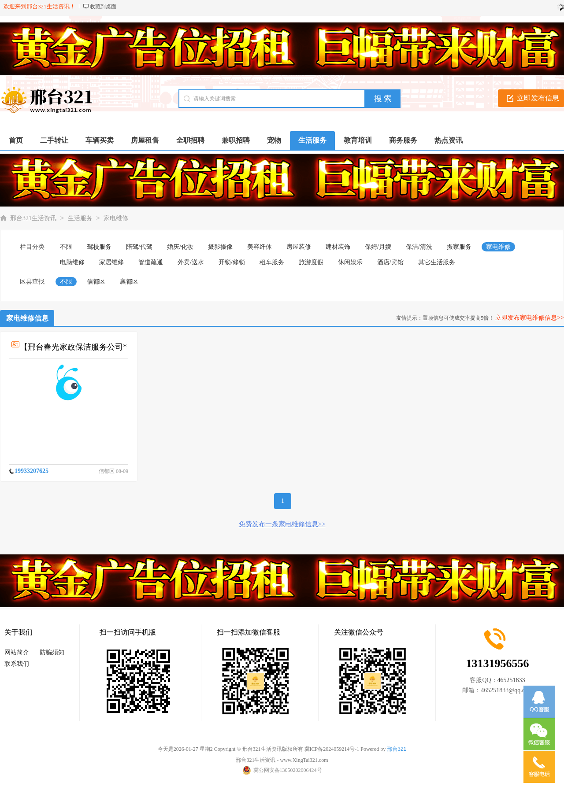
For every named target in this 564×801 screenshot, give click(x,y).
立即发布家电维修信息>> (529, 317)
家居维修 (111, 262)
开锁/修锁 (232, 262)
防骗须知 (52, 652)
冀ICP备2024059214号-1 (332, 749)
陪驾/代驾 (139, 247)
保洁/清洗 (419, 247)
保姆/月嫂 (378, 247)
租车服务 (272, 262)
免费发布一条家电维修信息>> (282, 524)
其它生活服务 (436, 262)
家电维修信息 (27, 318)
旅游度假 (311, 262)
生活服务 (80, 218)
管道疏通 (150, 262)
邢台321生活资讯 (33, 218)
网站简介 (16, 652)
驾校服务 (99, 247)
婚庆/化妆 (180, 247)
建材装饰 (338, 247)
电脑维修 (72, 262)
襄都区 (129, 281)
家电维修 (116, 218)
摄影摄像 (220, 247)
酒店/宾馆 (390, 262)
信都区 (96, 281)
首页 (16, 140)
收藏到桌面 (103, 7)
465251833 (511, 680)
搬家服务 (459, 247)
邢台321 (396, 749)
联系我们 (16, 664)
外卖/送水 (191, 262)
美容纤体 (259, 247)
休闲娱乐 (350, 262)
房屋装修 (298, 247)
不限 (66, 247)
